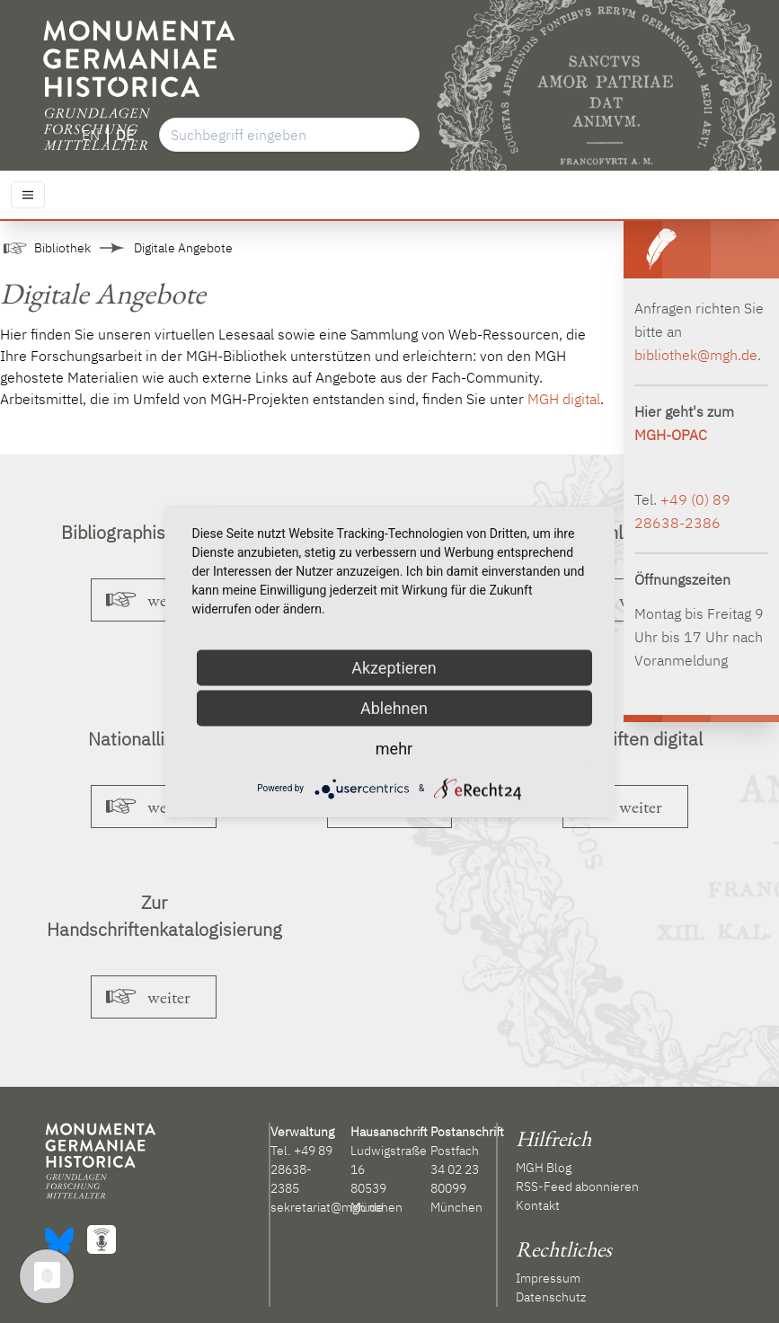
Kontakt (538, 1205)
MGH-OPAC (670, 435)
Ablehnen (394, 707)
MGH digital (563, 399)
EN (91, 135)
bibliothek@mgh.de (695, 355)
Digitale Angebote (183, 248)
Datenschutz (551, 1297)
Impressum (548, 1278)
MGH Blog (543, 1168)
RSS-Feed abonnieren (577, 1186)
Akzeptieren (394, 666)
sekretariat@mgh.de (327, 1207)
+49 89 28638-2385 (301, 1169)
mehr (394, 747)
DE (125, 135)
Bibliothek (62, 248)
